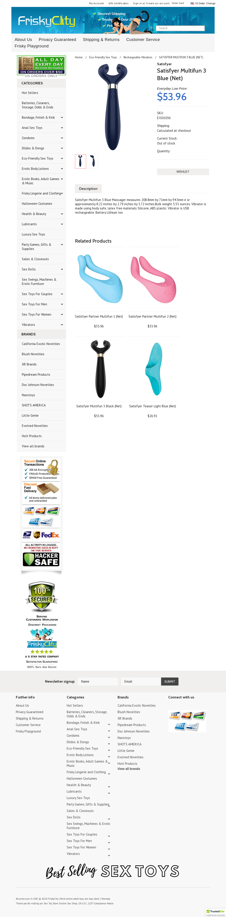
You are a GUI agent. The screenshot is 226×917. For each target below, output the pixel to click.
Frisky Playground (32, 46)
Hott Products (32, 436)
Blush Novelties (33, 354)
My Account (96, 3)
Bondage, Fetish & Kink (38, 117)
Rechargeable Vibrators (138, 57)
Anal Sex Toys (32, 128)
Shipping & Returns (101, 39)
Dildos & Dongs (33, 148)
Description (88, 189)
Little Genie (30, 415)
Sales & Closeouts (35, 259)
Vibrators (28, 325)
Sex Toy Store (51, 903)
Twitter (171, 706)
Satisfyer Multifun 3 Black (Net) (99, 406)
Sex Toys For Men (34, 304)
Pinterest (186, 706)
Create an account (158, 3)
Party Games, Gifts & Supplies (36, 246)
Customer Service (143, 39)
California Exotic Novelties (41, 344)
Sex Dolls (29, 269)
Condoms (28, 138)
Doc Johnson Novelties (38, 385)
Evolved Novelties (35, 426)
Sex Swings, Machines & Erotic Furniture (39, 281)
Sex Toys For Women (36, 314)
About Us (22, 705)
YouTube (179, 706)
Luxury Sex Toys (33, 234)
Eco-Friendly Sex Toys (37, 158)
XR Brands (29, 364)
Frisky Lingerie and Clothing (41, 193)
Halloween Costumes (37, 203)
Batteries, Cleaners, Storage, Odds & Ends (37, 105)
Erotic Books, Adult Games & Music (40, 181)
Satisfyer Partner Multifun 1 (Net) (99, 316)
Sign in (137, 3)
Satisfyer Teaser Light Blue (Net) (152, 406)
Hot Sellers (30, 93)
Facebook (194, 706)
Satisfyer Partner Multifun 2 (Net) (152, 316)
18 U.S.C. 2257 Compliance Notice (96, 903)
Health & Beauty (34, 214)
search (208, 28)
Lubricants (29, 224)
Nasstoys (28, 395)
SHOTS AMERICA (34, 405)
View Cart (178, 3)
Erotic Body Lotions (35, 168)
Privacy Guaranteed (57, 39)
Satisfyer (164, 64)
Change (210, 3)
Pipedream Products (36, 374)
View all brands (33, 446)
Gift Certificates (118, 3)
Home (79, 57)
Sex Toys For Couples (37, 294)
